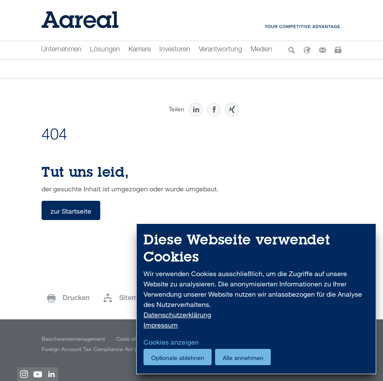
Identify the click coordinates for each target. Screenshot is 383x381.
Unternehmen (61, 50)
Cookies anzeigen (171, 342)
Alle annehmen (243, 357)
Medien (261, 50)
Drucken (76, 298)
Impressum (161, 325)
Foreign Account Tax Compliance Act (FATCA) (97, 348)
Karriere (140, 50)
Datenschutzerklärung (177, 314)
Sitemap (132, 298)
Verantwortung (220, 50)
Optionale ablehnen (177, 357)
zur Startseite (71, 211)
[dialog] (256, 299)
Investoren (174, 50)
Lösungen (105, 50)
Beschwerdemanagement (73, 338)
